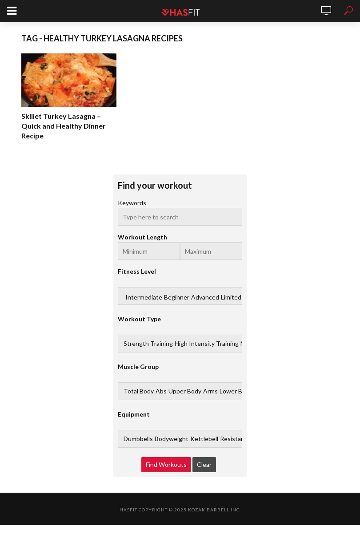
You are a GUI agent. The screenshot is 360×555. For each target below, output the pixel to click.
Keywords (132, 203)
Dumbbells (138, 439)
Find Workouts (166, 464)
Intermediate (143, 297)
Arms (210, 391)
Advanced (205, 297)
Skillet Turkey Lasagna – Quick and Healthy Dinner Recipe (63, 126)
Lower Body (236, 391)
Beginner (176, 297)
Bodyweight (171, 439)
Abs (161, 391)
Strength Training (148, 344)
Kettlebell (204, 439)
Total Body (139, 391)
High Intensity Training (207, 344)
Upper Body (185, 391)
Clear (204, 464)
